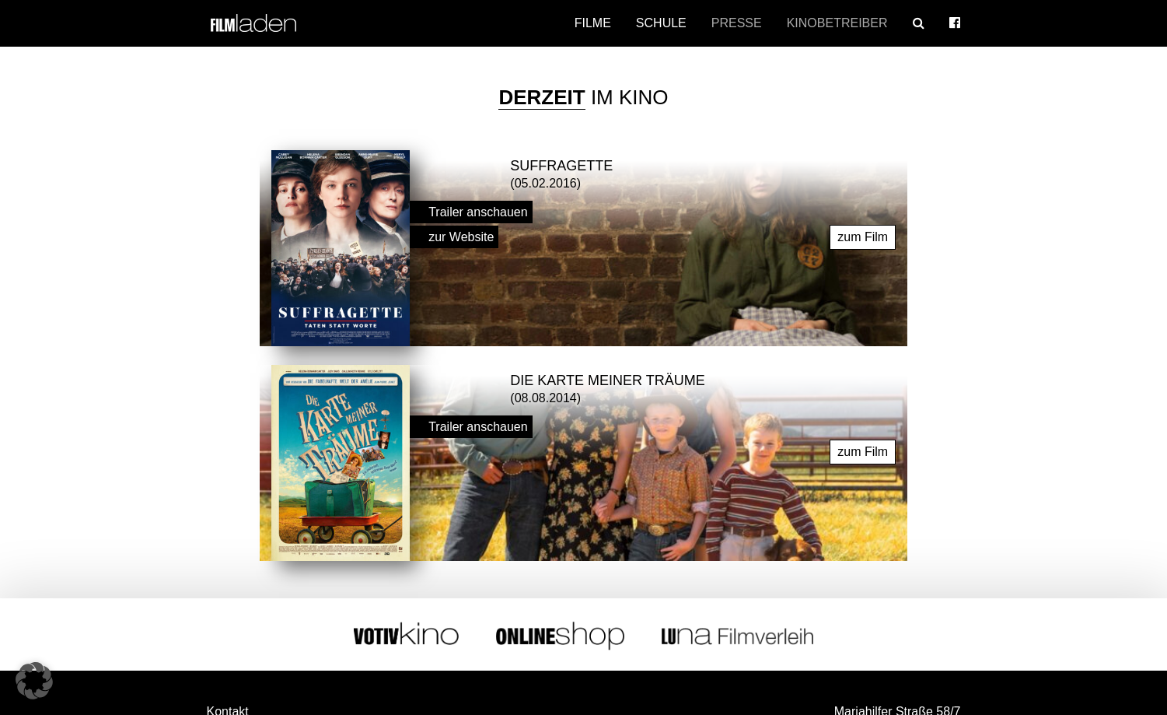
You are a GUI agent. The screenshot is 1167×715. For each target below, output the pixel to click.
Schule (661, 23)
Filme (593, 23)
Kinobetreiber (837, 23)
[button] (34, 681)
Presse (736, 23)
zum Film (862, 233)
